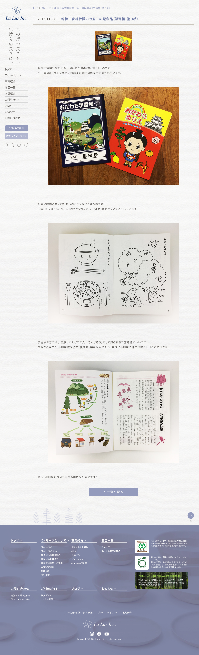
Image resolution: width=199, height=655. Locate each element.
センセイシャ (77, 559)
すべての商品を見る (110, 551)
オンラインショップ (16, 136)
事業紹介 (77, 540)
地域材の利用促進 (50, 559)
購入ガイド (46, 595)
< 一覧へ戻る (113, 492)
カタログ (105, 547)
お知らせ (107, 589)
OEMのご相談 (16, 128)
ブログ (75, 589)
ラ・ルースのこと (48, 547)
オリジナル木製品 (79, 547)
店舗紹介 (45, 571)
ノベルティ (76, 555)
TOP (191, 521)
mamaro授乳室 (79, 563)
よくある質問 (47, 599)
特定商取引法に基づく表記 (80, 612)
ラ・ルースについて (53, 540)
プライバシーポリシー (108, 612)
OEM (73, 551)
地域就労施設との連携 (52, 563)
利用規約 (127, 612)
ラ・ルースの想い (49, 551)
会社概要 (45, 574)
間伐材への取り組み (50, 555)
